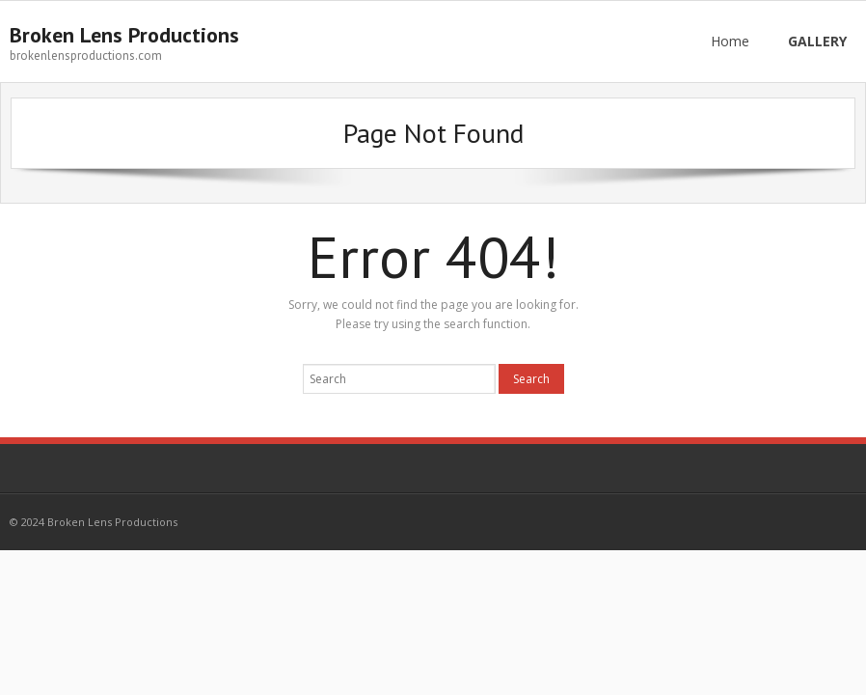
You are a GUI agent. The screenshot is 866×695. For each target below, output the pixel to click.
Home (730, 41)
